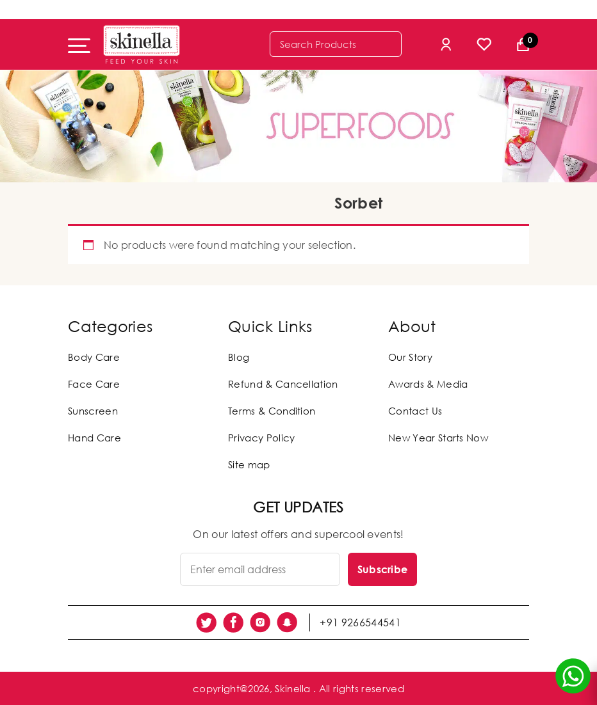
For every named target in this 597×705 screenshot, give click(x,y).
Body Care (94, 357)
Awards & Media (428, 384)
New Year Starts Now (438, 437)
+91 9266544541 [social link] (360, 622)
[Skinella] (141, 44)
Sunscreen (93, 410)
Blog (238, 357)
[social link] (206, 622)
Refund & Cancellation (283, 384)
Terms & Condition (271, 410)
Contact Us (415, 410)
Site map (249, 464)
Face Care (94, 384)
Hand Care (94, 437)
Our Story (410, 357)
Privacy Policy (261, 437)
